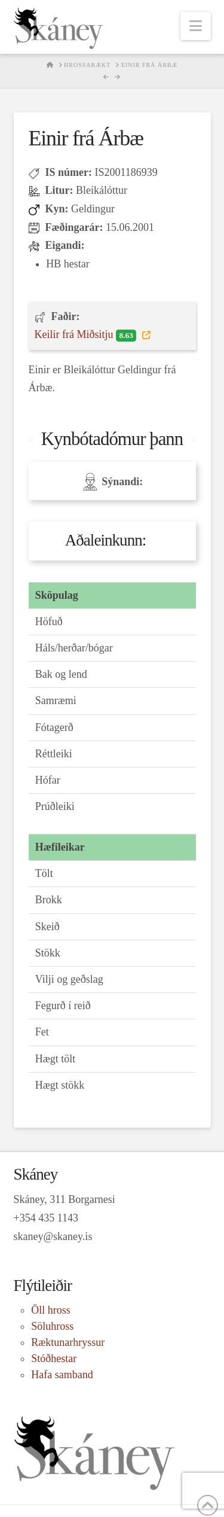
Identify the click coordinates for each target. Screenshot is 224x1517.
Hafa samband (62, 1375)
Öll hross (50, 1310)
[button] (195, 26)
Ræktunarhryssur (68, 1342)
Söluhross (52, 1326)
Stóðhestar (53, 1358)
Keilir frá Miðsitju (87, 335)
